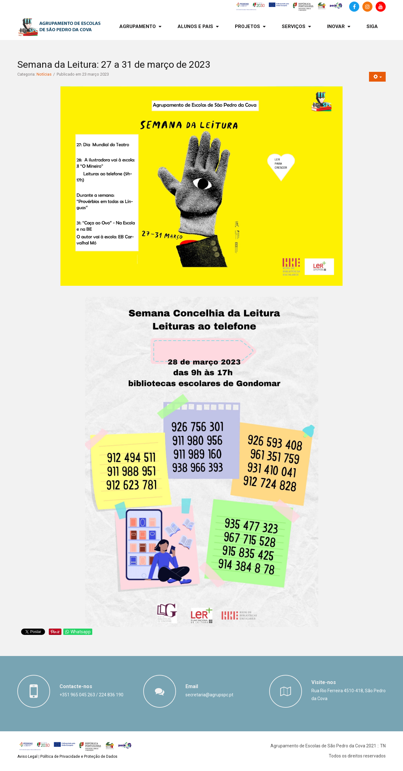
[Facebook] (354, 7)
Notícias (44, 74)
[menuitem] (140, 26)
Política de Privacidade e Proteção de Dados (78, 756)
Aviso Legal (27, 756)
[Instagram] (367, 7)
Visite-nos (323, 682)
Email (191, 686)
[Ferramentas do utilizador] (377, 77)
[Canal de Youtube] (381, 7)
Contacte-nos (76, 686)
